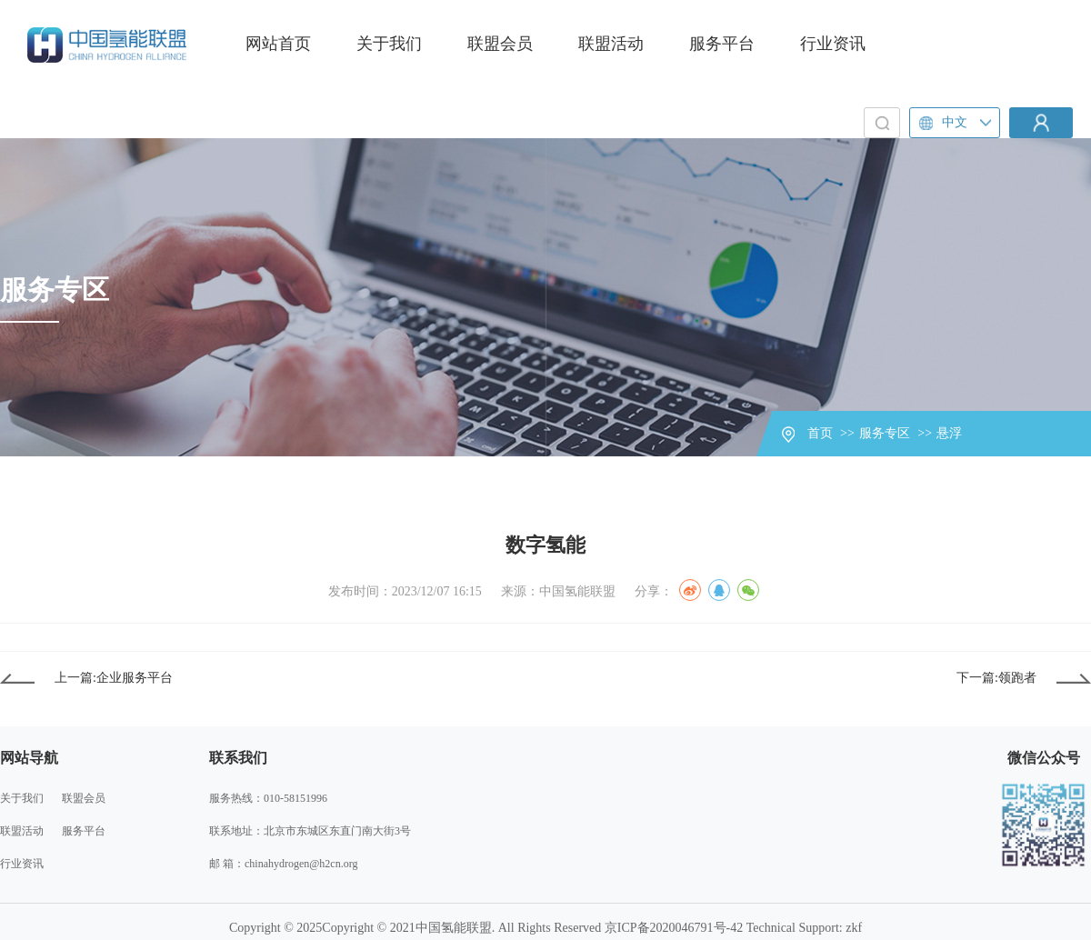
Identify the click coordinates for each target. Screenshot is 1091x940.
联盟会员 (500, 44)
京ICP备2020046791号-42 (674, 928)
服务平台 (722, 44)
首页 (820, 433)
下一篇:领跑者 (996, 678)
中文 (943, 122)
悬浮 (949, 433)
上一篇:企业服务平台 (114, 678)
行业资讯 (833, 44)
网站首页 (278, 44)
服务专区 (884, 433)
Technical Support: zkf (804, 928)
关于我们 (389, 44)
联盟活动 (611, 44)
